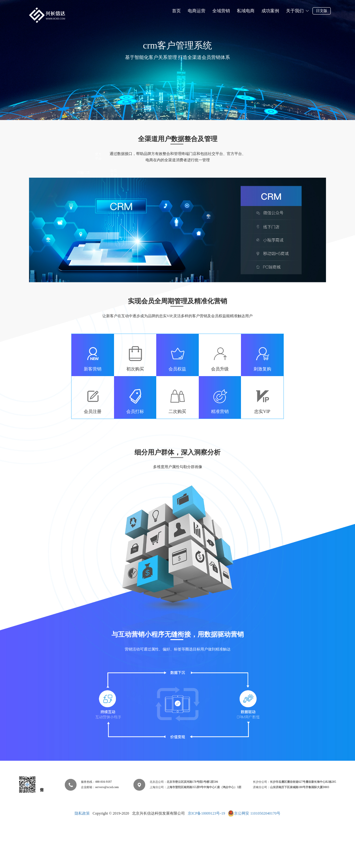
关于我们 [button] (297, 11)
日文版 (321, 11)
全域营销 (221, 11)
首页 (176, 11)
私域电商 (246, 11)
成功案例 (270, 11)
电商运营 (196, 11)
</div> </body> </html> (177, 816)
